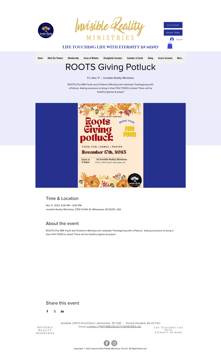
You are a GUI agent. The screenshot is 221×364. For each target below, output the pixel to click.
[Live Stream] (173, 25)
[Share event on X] (54, 311)
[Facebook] (107, 343)
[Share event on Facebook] (47, 311)
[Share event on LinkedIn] (62, 311)
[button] (170, 45)
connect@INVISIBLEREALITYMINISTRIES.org (114, 326)
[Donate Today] (173, 33)
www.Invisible (97, 348)
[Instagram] (114, 343)
